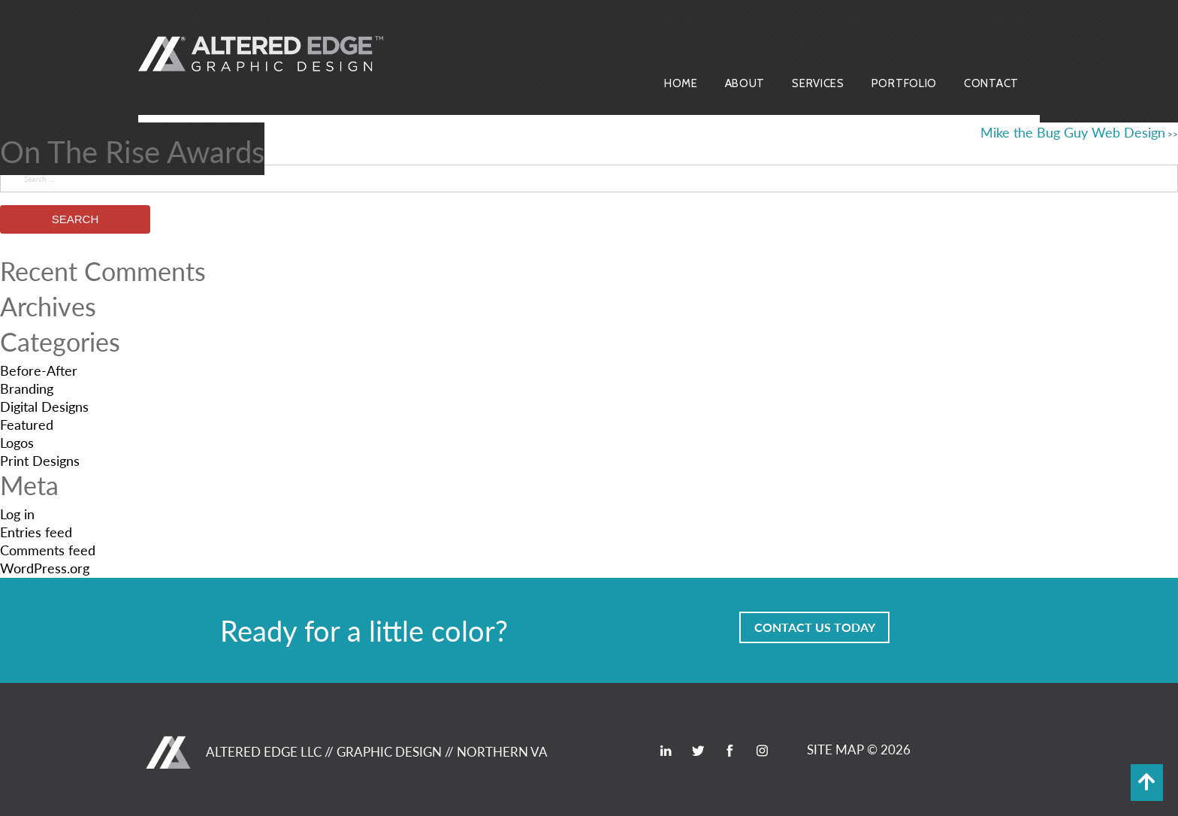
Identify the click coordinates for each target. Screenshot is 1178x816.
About (745, 83)
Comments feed (47, 549)
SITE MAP (835, 749)
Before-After (38, 370)
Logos (17, 442)
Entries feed (36, 531)
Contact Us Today (814, 627)
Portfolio (904, 83)
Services (818, 83)
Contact (991, 83)
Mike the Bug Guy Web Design (1072, 131)
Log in (17, 513)
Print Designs (40, 460)
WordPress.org (44, 567)
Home (681, 83)
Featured (26, 424)
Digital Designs (44, 406)
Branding (26, 388)
